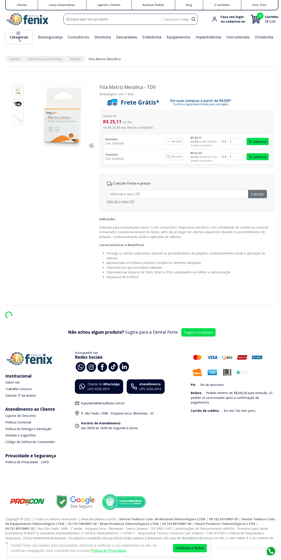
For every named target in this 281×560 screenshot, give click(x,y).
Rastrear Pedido (153, 5)
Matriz (75, 59)
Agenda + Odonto (109, 5)
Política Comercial (18, 422)
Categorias (19, 37)
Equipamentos (178, 37)
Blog (189, 5)
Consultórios (78, 37)
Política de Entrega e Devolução (28, 429)
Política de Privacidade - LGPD (27, 462)
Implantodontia (208, 37)
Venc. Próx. (259, 5)
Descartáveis (126, 37)
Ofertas (22, 5)
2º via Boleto (222, 5)
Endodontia (151, 37)
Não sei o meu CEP (121, 201)
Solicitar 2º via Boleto (20, 395)
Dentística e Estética (45, 59)
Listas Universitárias (62, 5)
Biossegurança (50, 37)
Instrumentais (238, 37)
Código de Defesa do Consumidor (30, 442)
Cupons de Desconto (20, 416)
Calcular (257, 194)
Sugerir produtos (198, 332)
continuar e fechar (190, 548)
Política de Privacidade (108, 551)
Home (15, 59)
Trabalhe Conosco (18, 389)
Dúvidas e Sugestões (20, 435)
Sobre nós (12, 382)
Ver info (174, 141)
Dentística (102, 37)
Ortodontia (264, 37)
